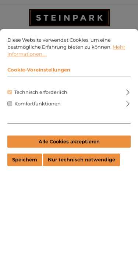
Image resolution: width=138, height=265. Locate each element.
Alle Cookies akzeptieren (69, 151)
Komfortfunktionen (37, 113)
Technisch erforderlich (40, 102)
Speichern (24, 169)
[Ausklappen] (128, 101)
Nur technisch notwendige (81, 169)
